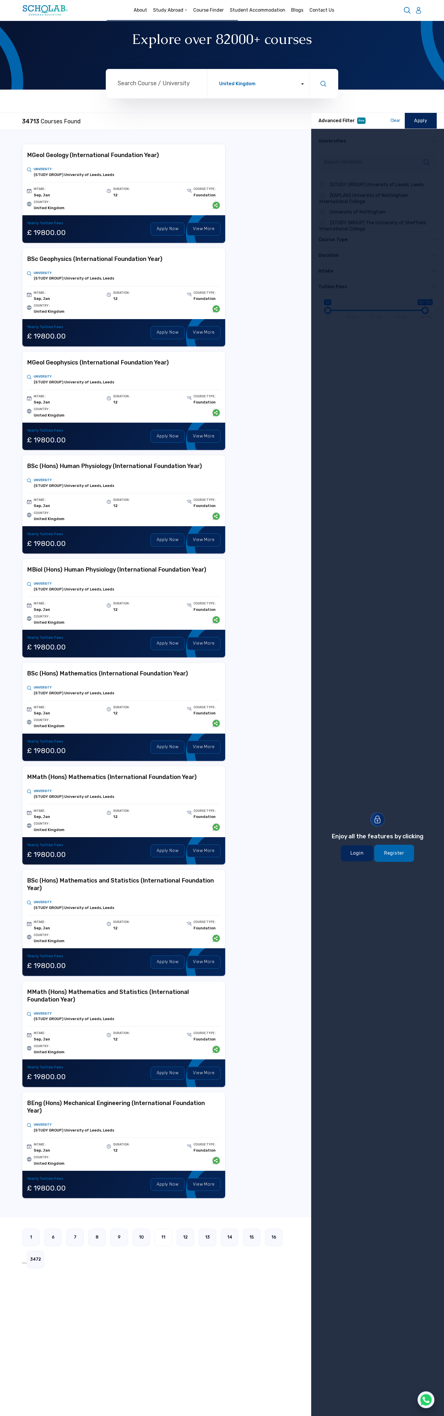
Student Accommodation (257, 10)
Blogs (297, 10)
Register (394, 853)
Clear (395, 120)
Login (357, 853)
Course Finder (208, 10)
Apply (167, 229)
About (140, 10)
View (203, 229)
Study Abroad (170, 10)
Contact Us (321, 10)
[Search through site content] (156, 84)
